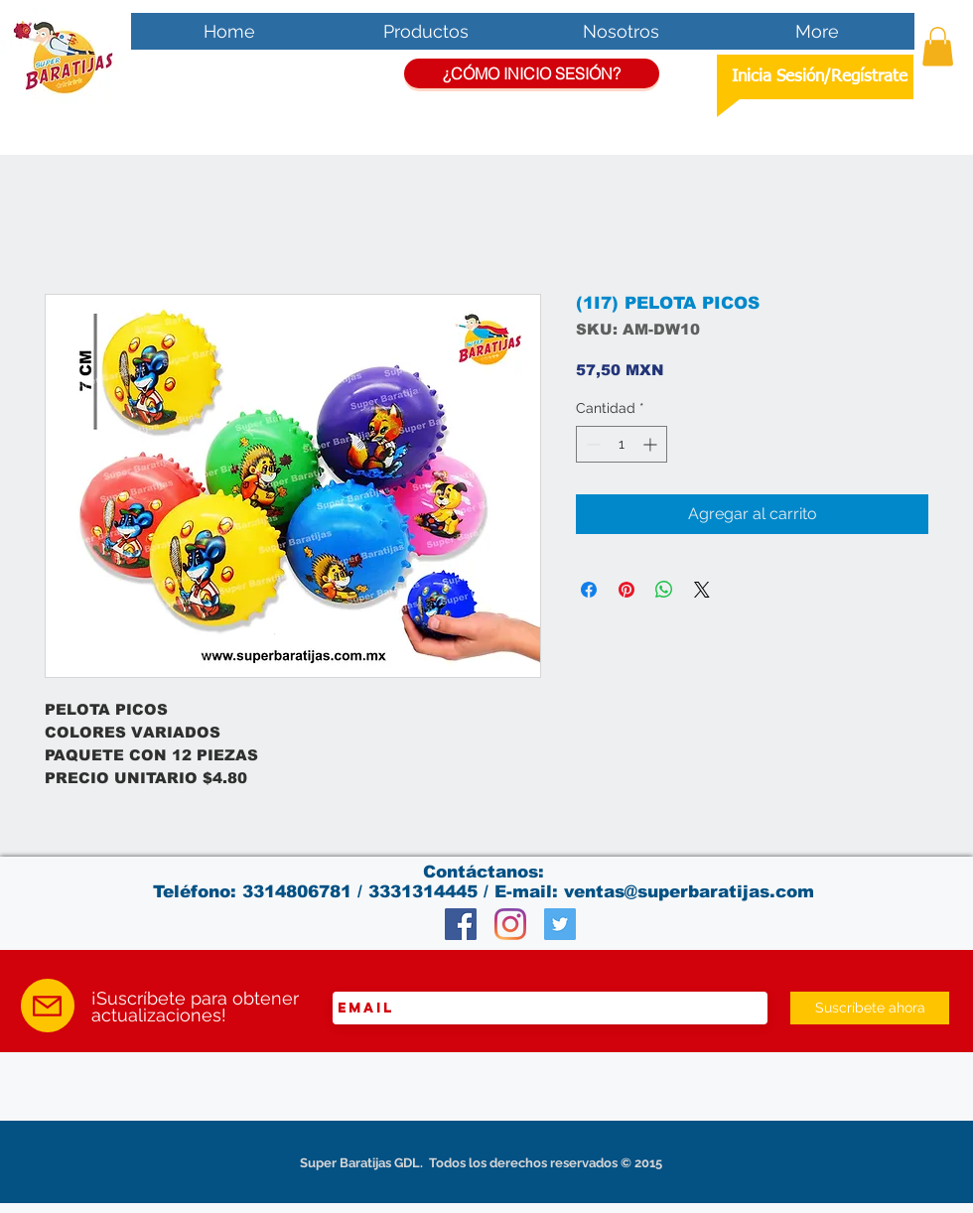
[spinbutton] (621, 444)
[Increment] (651, 444)
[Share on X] (702, 590)
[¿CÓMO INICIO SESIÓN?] (531, 73)
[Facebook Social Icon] (461, 924)
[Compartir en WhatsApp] (664, 590)
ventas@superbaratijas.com (689, 891)
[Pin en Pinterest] (626, 590)
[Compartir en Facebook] (589, 590)
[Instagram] (510, 924)
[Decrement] (591, 444)
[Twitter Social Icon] (560, 924)
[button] (937, 46)
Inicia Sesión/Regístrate (819, 76)
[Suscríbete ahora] (869, 1008)
